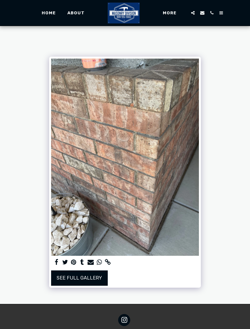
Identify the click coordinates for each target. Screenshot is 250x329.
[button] (192, 13)
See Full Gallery (79, 278)
